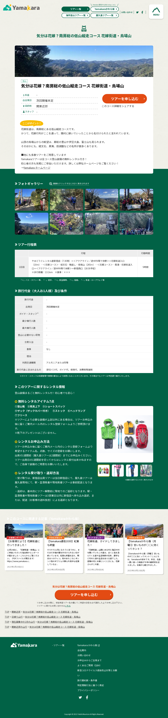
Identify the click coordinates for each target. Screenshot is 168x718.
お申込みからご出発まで (89, 660)
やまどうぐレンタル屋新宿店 (46, 260)
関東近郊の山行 (19, 626)
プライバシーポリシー (88, 690)
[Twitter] (137, 12)
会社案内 (81, 650)
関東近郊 (16, 611)
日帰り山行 (17, 616)
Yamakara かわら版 (87, 645)
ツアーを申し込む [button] (124, 98)
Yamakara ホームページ (37, 167)
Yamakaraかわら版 (104, 9)
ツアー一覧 (79, 9)
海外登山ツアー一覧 (77, 15)
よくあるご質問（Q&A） (89, 665)
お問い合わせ (127, 12)
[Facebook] (142, 12)
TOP (7, 611)
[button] (156, 11)
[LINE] (140, 113)
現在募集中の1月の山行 (23, 621)
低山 (24, 81)
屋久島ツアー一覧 (106, 15)
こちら (68, 605)
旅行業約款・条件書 (87, 680)
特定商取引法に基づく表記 (90, 685)
